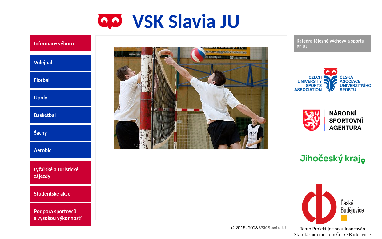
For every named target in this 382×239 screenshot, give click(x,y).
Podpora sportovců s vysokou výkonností (58, 214)
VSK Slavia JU (165, 21)
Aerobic (42, 150)
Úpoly (40, 97)
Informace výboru (54, 43)
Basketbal (45, 115)
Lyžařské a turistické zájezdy (56, 173)
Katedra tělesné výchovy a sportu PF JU (330, 44)
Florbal (42, 80)
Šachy (40, 132)
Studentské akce (52, 193)
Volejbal (43, 62)
